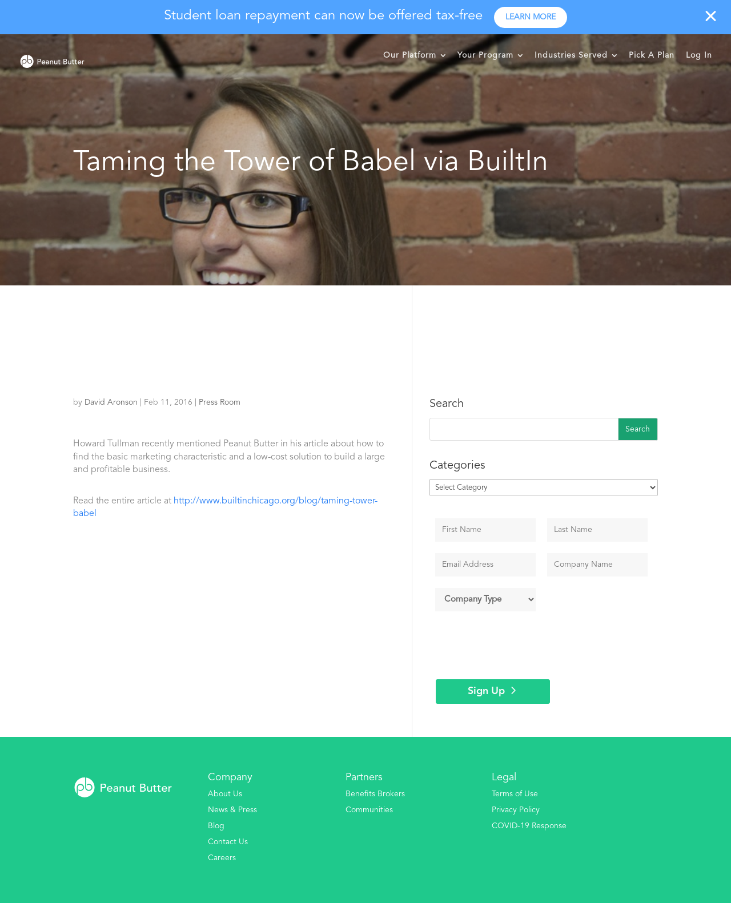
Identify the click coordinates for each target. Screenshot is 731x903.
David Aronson (111, 402)
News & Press (232, 810)
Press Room (219, 402)
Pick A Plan (651, 55)
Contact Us (228, 842)
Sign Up (486, 691)
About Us (225, 794)
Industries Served (571, 55)
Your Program (485, 55)
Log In (699, 55)
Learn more (530, 17)
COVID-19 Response (529, 826)
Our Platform (409, 55)
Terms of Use (515, 794)
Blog (216, 826)
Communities (369, 810)
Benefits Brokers (375, 794)
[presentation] (522, 645)
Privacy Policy (516, 810)
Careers (222, 858)
